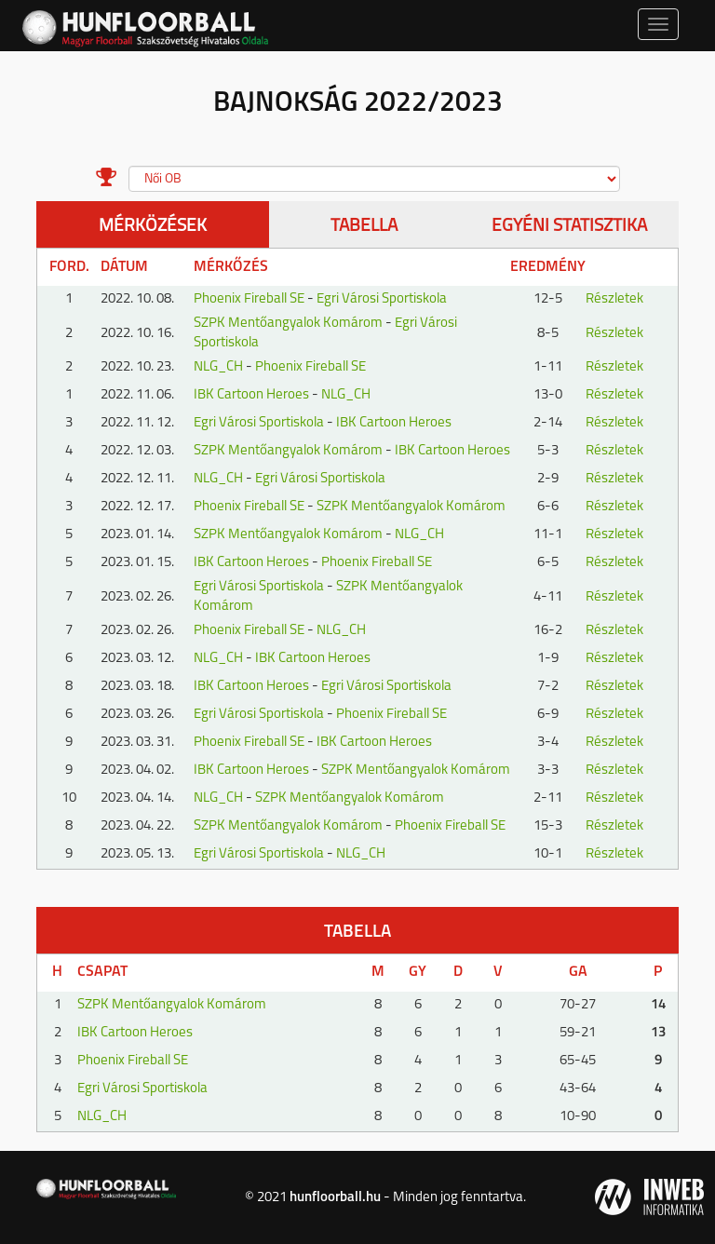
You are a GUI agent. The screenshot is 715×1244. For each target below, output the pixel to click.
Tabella (364, 227)
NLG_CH (218, 367)
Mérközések (153, 227)
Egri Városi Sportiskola (382, 299)
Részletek (614, 299)
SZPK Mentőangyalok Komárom (288, 324)
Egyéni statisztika (569, 227)
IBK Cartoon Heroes (251, 395)
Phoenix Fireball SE (249, 299)
